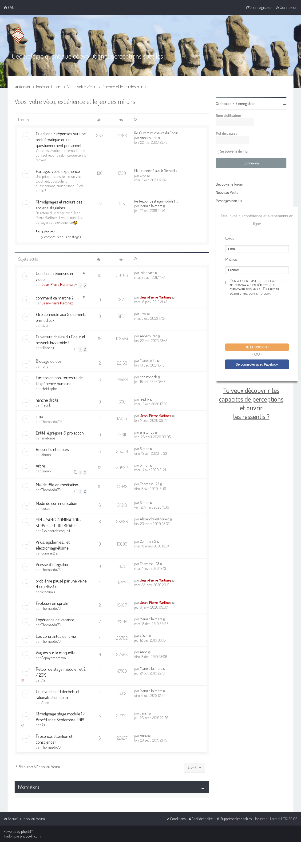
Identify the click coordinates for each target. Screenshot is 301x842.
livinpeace (147, 272)
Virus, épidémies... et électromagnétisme (53, 545)
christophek (49, 388)
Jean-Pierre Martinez (57, 284)
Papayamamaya (53, 657)
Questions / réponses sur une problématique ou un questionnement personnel (61, 139)
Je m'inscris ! (257, 347)
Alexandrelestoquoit (55, 530)
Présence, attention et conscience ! (54, 739)
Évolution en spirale (52, 603)
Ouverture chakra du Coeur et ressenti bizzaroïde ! (60, 339)
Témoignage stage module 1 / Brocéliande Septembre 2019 (60, 716)
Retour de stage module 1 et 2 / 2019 (61, 672)
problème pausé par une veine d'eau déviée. (61, 583)
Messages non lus (229, 200)
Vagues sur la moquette (55, 652)
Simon (46, 454)
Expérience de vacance (55, 619)
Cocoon (46, 508)
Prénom (231, 259)
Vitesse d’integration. (53, 564)
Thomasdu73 (51, 489)
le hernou (48, 591)
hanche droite (47, 400)
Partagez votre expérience (58, 171)
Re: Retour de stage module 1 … (156, 201)
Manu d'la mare (151, 206)
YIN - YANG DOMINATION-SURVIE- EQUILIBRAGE (59, 522)
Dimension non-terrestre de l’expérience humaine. (59, 380)
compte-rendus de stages (60, 237)
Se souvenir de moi (234, 151)
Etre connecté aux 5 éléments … (157, 170)
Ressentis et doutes (52, 449)
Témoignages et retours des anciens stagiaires (59, 205)
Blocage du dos (49, 361)
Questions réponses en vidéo (55, 276)
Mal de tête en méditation (57, 484)
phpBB (26, 831)
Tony (44, 366)
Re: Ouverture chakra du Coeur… (157, 133)
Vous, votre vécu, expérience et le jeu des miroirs (75, 101)
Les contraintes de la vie (56, 636)
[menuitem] (9, 7)
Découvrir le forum (229, 184)
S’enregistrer (245, 103)
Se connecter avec (257, 364)
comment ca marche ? (55, 297)
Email (229, 238)
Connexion (223, 103)
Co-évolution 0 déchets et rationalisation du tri (57, 694)
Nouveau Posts (227, 192)
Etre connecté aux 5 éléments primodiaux (61, 317)
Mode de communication (56, 503)
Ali (43, 680)
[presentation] (261, 320)
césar (144, 635)
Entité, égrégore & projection (60, 433)
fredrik (46, 405)
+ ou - (41, 416)
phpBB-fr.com (30, 836)
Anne (143, 651)
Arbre (40, 466)
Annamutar (148, 137)
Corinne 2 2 (49, 553)
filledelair (47, 347)
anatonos (48, 438)
